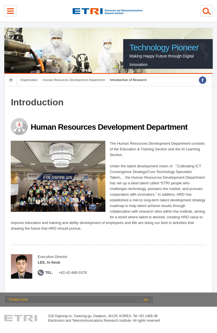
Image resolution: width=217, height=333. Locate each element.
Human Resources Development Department (74, 80)
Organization (29, 80)
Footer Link (18, 299)
